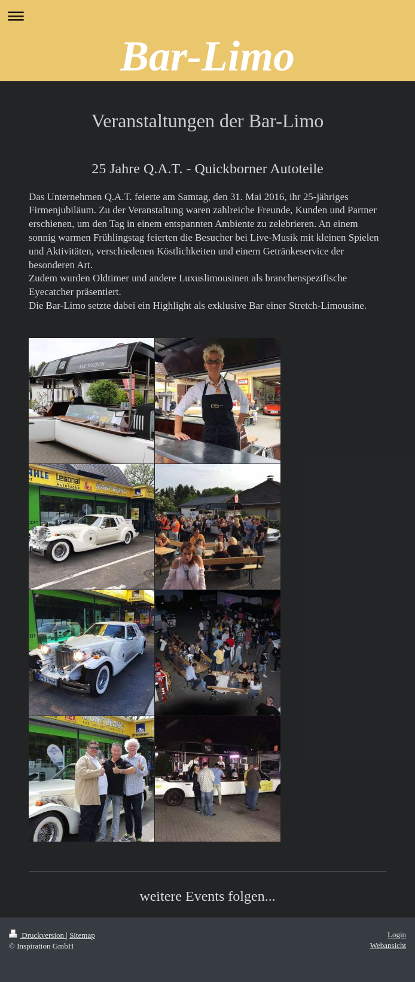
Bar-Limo (207, 56)
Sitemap (82, 935)
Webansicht (388, 945)
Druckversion (37, 935)
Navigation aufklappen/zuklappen (207, 16)
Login (396, 934)
